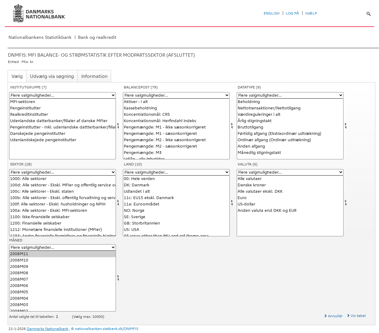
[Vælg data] (290, 128)
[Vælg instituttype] (62, 128)
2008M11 (62, 254)
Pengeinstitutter (62, 108)
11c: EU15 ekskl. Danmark (176, 198)
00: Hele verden (176, 179)
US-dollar (290, 204)
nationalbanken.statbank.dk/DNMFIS (106, 328)
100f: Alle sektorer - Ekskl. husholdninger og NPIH (62, 204)
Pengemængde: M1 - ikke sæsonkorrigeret (176, 127)
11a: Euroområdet (176, 204)
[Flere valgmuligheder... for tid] (62, 247)
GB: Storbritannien (176, 223)
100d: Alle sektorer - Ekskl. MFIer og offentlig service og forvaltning (62, 185)
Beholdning (290, 102)
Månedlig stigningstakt (290, 153)
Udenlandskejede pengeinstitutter (62, 140)
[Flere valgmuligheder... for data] (290, 95)
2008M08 (62, 273)
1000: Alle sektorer (62, 179)
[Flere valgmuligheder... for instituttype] (62, 95)
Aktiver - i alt (176, 102)
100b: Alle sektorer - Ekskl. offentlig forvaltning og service (62, 198)
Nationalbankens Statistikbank (40, 37)
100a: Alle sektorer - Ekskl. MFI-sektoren (62, 211)
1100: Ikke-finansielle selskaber (62, 217)
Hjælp (311, 13)
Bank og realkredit (97, 37)
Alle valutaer (290, 179)
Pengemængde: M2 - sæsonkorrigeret (176, 146)
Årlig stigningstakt (290, 121)
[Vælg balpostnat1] (176, 128)
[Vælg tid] (62, 281)
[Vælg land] (176, 205)
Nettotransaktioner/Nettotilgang (290, 108)
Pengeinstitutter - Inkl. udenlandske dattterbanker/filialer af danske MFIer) (62, 127)
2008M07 (62, 279)
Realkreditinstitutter (62, 115)
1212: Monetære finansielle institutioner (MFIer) (62, 230)
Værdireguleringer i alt (290, 115)
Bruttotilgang (290, 127)
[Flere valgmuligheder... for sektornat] (62, 172)
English (271, 13)
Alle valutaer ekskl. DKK (290, 191)
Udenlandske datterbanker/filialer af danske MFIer (62, 121)
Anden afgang (290, 146)
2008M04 (62, 298)
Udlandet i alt (176, 191)
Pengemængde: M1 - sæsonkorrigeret (176, 134)
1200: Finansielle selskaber (62, 223)
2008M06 (62, 286)
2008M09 (62, 267)
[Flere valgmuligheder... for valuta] (290, 172)
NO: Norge (176, 211)
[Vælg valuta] (290, 205)
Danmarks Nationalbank (47, 328)
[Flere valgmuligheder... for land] (176, 172)
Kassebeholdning (176, 108)
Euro (290, 198)
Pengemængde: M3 (176, 153)
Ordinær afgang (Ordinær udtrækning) (290, 140)
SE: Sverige (176, 217)
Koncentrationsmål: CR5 (176, 115)
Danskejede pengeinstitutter (62, 134)
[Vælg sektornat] (62, 205)
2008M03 (62, 305)
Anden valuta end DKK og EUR (290, 211)
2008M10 (62, 260)
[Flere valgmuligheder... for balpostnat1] (176, 95)
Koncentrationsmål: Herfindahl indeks (176, 121)
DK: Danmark (176, 185)
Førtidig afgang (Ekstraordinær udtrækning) (290, 134)
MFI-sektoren (62, 102)
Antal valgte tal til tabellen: (32, 316)
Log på (292, 13)
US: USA (176, 230)
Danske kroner (290, 185)
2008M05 (62, 292)
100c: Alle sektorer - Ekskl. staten (62, 191)
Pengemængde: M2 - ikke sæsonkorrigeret (176, 140)
